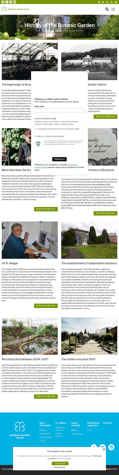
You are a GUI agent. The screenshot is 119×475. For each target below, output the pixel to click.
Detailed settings (59, 467)
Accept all (60, 463)
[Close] (87, 72)
